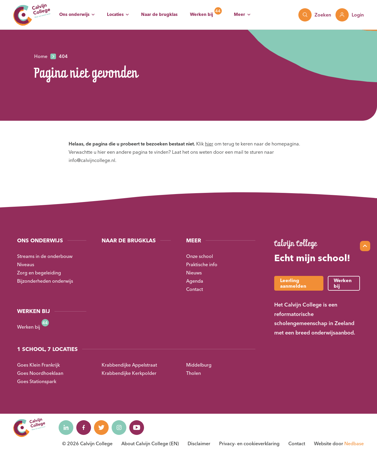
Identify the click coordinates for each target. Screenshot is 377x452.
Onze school (199, 256)
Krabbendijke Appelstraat (129, 365)
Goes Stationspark (36, 381)
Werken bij (201, 14)
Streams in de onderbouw (44, 256)
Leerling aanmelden (293, 283)
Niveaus (25, 264)
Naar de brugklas (159, 14)
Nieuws (194, 273)
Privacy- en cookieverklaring (249, 443)
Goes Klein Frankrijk (38, 365)
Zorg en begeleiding (39, 273)
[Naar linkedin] (66, 427)
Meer (239, 14)
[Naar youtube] (136, 427)
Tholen (193, 373)
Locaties (115, 14)
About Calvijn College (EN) (150, 443)
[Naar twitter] (101, 427)
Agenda (194, 281)
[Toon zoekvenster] (314, 14)
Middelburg (198, 365)
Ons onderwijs (74, 14)
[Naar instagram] (119, 427)
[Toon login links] (349, 14)
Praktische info (201, 264)
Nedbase (354, 443)
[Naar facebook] (83, 427)
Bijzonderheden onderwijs (45, 281)
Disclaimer (199, 443)
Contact (194, 289)
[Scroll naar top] (365, 246)
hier (209, 144)
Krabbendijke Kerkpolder (129, 373)
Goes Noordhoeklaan (40, 373)
